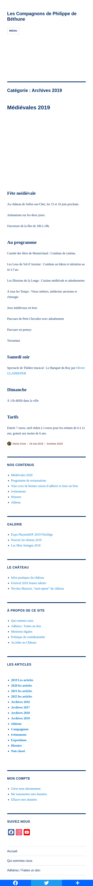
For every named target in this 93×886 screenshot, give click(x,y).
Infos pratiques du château (27, 577)
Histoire (16, 497)
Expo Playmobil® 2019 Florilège (32, 534)
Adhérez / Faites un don (26, 626)
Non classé (18, 751)
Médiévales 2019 (28, 107)
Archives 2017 (20, 707)
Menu (13, 30)
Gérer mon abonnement (26, 788)
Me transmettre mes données (29, 794)
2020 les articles (21, 685)
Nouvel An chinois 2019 (26, 540)
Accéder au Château (23, 642)
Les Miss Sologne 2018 (26, 545)
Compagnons (20, 729)
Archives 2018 (20, 712)
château (16, 502)
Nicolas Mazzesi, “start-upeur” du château (37, 588)
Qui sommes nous (22, 620)
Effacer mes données (24, 799)
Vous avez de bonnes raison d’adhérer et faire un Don (44, 486)
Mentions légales (21, 631)
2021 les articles (21, 691)
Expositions (19, 740)
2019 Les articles (22, 680)
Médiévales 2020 (22, 475)
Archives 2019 (55, 443)
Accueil (12, 851)
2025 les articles (21, 696)
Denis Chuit (19, 443)
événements (18, 491)
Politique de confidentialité (28, 637)
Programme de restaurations (28, 480)
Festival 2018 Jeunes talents (28, 583)
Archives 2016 (20, 702)
